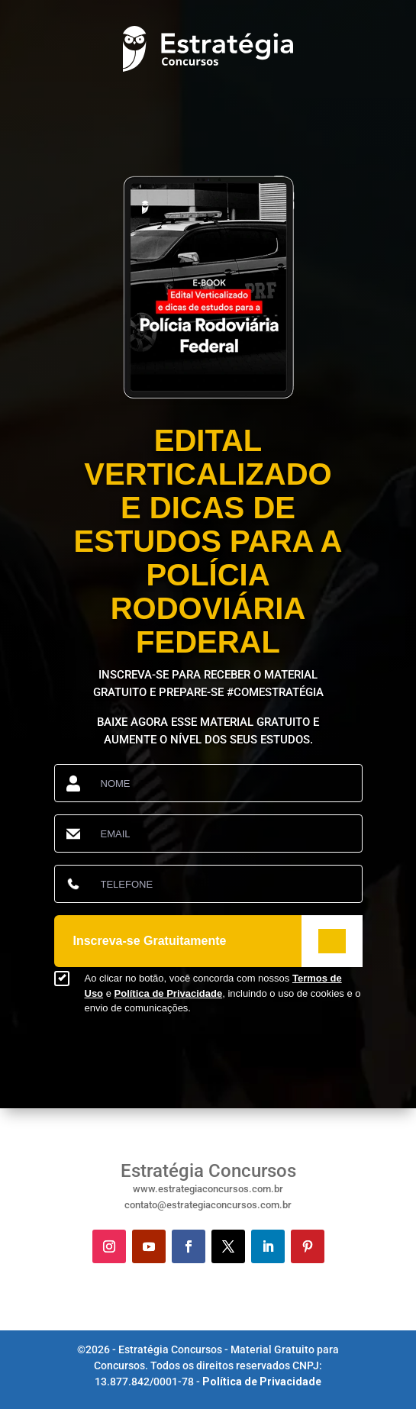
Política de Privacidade (168, 993)
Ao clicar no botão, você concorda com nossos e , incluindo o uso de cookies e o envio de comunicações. (223, 993)
